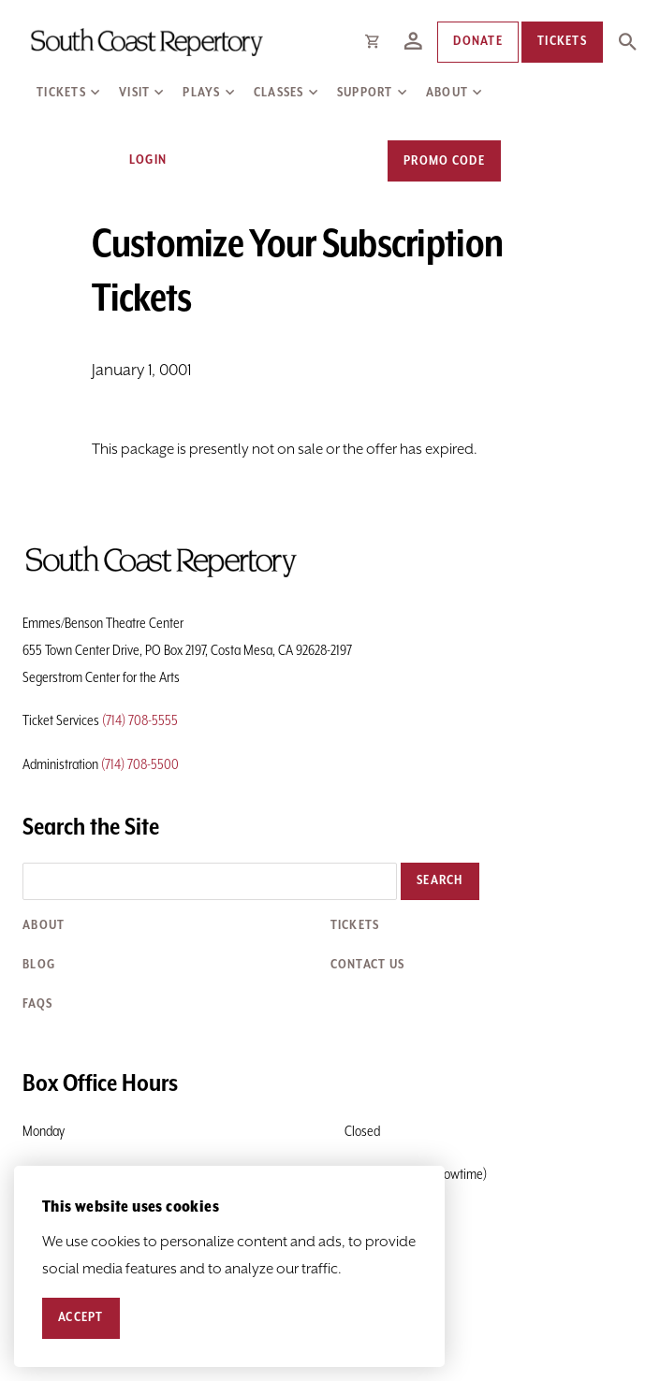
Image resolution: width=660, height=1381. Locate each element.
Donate (478, 41)
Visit (134, 92)
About (447, 92)
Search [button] (440, 880)
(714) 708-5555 (140, 721)
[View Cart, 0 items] (542, 160)
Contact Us (367, 964)
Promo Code (444, 160)
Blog (38, 964)
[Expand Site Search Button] (627, 42)
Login (137, 160)
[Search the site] (209, 881)
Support (365, 92)
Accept (81, 1317)
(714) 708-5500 (140, 765)
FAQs (37, 1003)
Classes (279, 92)
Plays (201, 92)
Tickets (61, 92)
